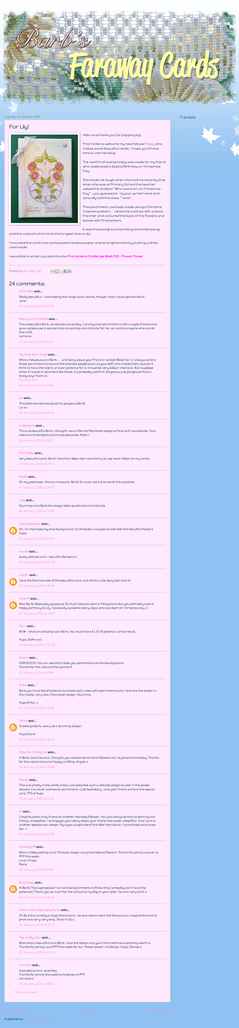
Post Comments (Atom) (40, 1019)
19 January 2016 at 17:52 (36, 464)
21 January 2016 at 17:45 (36, 869)
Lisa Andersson (30, 524)
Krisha (23, 657)
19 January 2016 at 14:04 (36, 385)
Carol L (24, 575)
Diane (23, 720)
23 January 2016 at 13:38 (37, 952)
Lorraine (25, 965)
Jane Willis (26, 291)
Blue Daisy (26, 882)
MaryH (24, 780)
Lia (21, 398)
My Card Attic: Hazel (33, 354)
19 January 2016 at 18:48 (36, 511)
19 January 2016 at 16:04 (36, 412)
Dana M (24, 598)
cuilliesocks (27, 425)
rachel (23, 551)
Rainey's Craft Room (33, 319)
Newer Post (16, 1010)
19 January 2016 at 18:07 (36, 487)
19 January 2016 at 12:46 (36, 306)
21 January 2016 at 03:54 (36, 834)
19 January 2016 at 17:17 (36, 440)
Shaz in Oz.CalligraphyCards (39, 910)
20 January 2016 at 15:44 (36, 672)
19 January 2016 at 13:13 (36, 341)
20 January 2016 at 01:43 (36, 585)
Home (88, 1010)
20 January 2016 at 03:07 (37, 613)
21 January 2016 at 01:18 (36, 798)
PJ (20, 811)
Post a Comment (26, 992)
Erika (23, 685)
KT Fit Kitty (26, 453)
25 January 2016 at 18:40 (36, 984)
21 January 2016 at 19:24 (36, 897)
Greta (23, 476)
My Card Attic (28, 379)
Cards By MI (27, 847)
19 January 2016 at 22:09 (37, 562)
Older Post (159, 1010)
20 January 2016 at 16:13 (36, 739)
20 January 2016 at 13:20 (37, 645)
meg (22, 500)
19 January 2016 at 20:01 (36, 538)
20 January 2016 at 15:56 (36, 708)
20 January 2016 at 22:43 (37, 767)
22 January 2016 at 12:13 (36, 924)
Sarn (22, 626)
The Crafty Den (30, 937)
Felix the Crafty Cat (33, 752)
